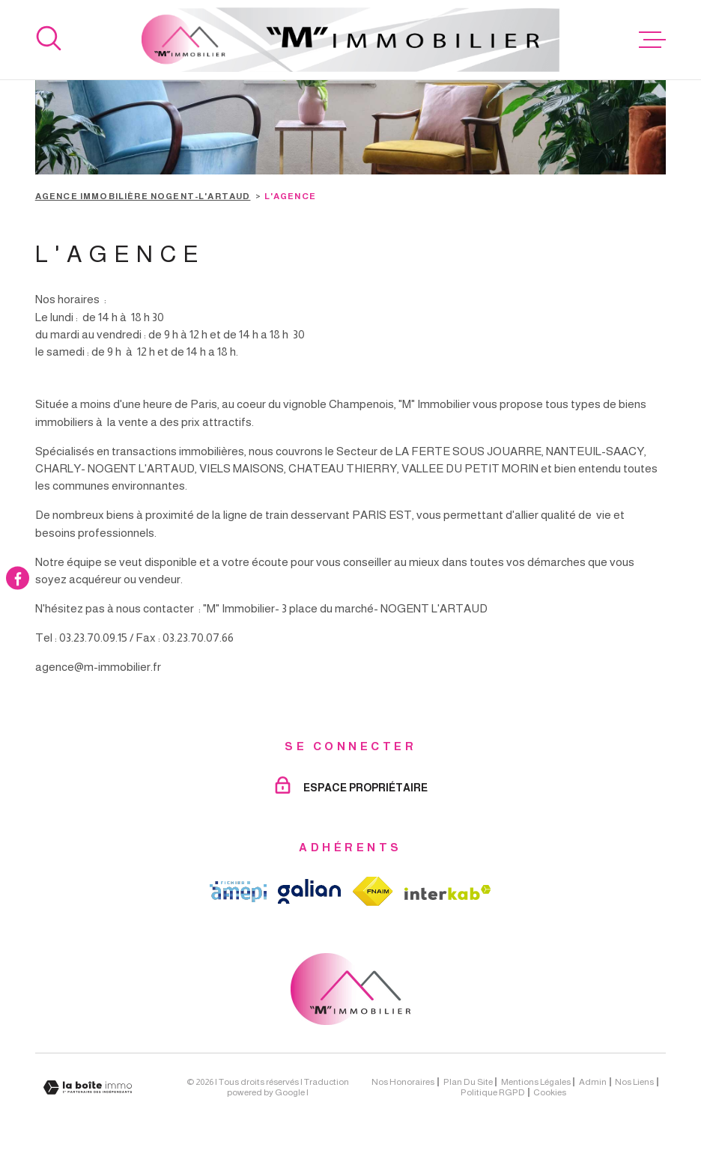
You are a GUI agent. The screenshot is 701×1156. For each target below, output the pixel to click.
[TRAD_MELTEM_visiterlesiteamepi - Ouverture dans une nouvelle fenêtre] (238, 891)
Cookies (549, 1092)
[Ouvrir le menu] (652, 39)
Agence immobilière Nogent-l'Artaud (143, 196)
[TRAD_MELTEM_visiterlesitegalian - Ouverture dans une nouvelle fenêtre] (309, 891)
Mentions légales (536, 1082)
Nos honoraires (402, 1082)
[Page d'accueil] (351, 39)
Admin (593, 1082)
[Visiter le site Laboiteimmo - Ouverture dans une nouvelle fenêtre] (87, 1087)
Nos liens (634, 1082)
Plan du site (468, 1082)
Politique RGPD (493, 1092)
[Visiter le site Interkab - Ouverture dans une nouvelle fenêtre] (447, 892)
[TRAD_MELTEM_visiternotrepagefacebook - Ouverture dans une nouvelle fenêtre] (17, 577)
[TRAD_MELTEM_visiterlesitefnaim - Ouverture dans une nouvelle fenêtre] (373, 891)
